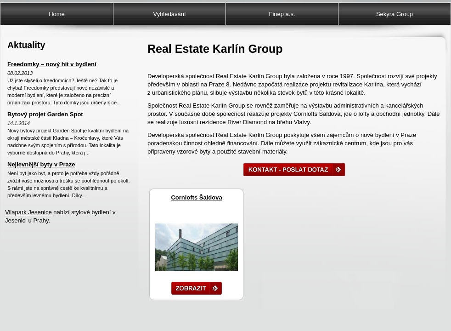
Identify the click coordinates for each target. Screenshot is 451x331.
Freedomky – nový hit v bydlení (51, 64)
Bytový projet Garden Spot (45, 114)
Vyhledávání (169, 14)
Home (57, 14)
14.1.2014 (18, 123)
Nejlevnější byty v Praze (41, 164)
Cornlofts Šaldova (196, 197)
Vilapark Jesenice (28, 212)
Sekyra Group (394, 14)
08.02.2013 (20, 73)
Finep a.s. (282, 14)
